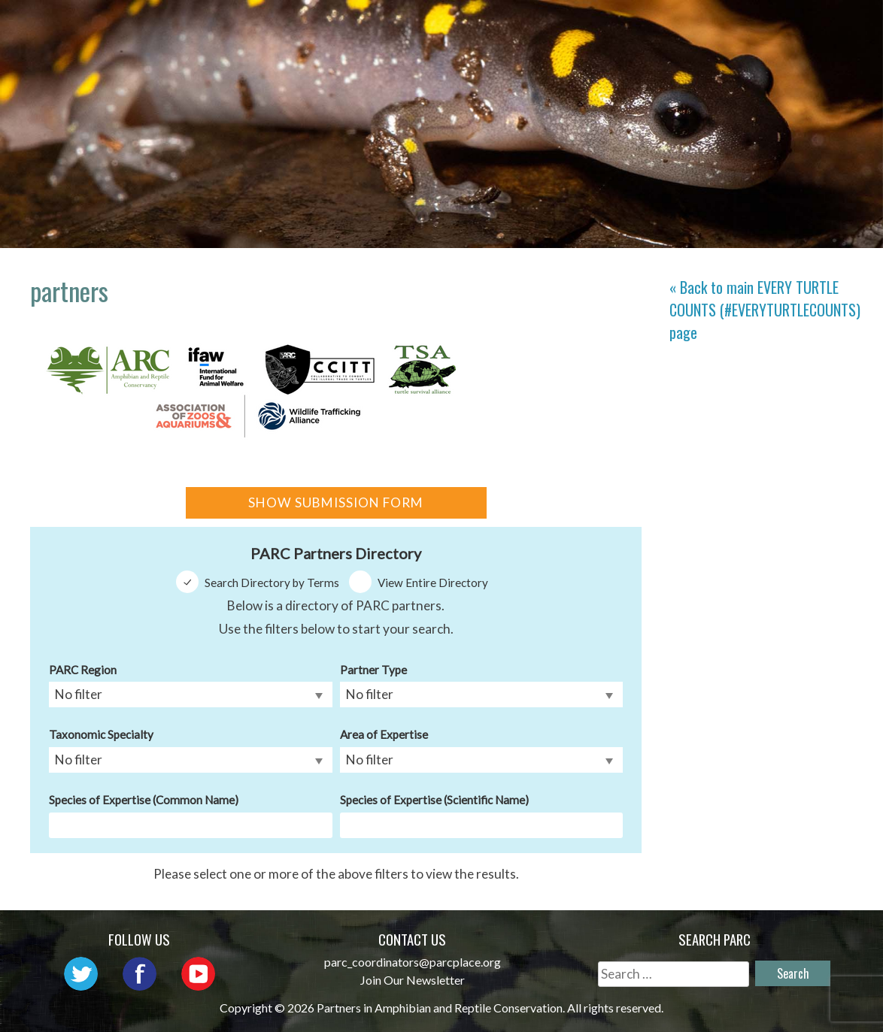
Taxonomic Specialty (101, 734)
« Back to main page (764, 309)
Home (330, 26)
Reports (725, 48)
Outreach (613, 26)
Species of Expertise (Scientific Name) (434, 800)
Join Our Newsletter (412, 980)
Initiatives (717, 26)
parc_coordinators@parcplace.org (412, 962)
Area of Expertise (384, 734)
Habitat (813, 26)
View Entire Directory (433, 582)
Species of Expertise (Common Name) (143, 800)
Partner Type (373, 669)
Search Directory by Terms (272, 582)
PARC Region (83, 669)
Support (811, 48)
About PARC (417, 26)
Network (518, 26)
